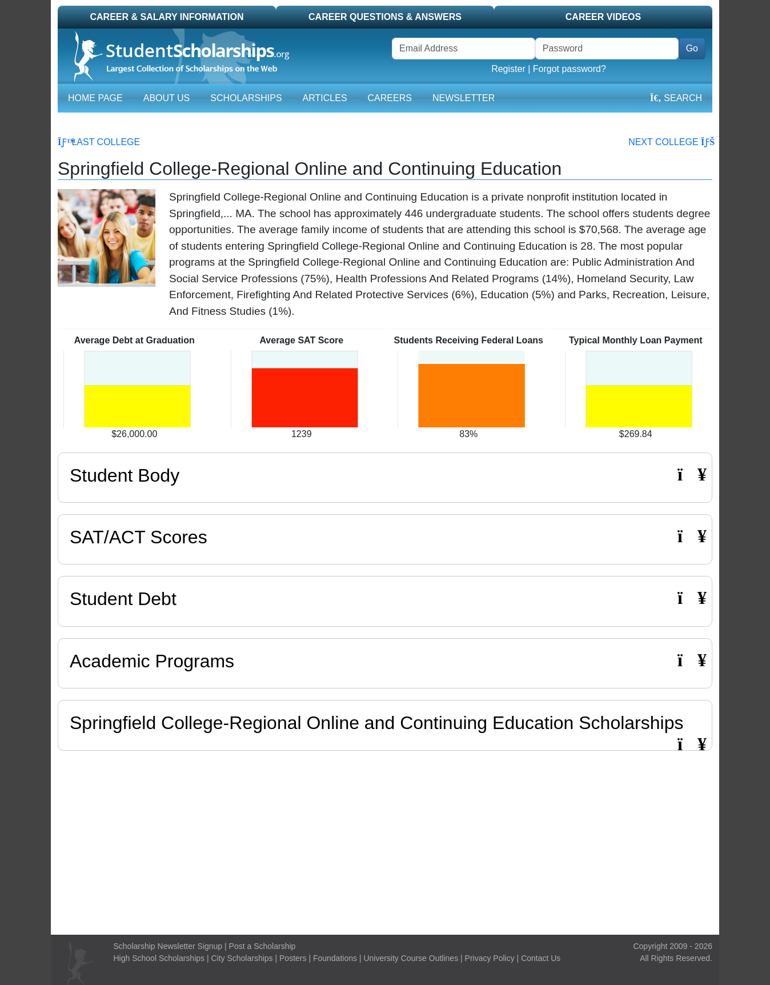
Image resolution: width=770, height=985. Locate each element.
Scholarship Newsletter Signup (168, 946)
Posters (292, 958)
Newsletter (463, 98)
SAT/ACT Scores (385, 536)
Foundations (335, 958)
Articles (325, 98)
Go (692, 48)
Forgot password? (569, 69)
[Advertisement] (385, 840)
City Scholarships (241, 958)
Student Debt (385, 598)
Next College (670, 142)
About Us (166, 98)
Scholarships (246, 98)
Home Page (95, 98)
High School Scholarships (159, 958)
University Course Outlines (410, 958)
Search (676, 98)
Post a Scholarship (262, 946)
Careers (390, 98)
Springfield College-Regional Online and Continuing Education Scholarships (376, 722)
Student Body (385, 475)
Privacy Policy (490, 958)
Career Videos (603, 17)
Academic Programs (385, 660)
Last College (99, 142)
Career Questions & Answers (385, 17)
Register (508, 69)
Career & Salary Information (166, 17)
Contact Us (540, 958)
